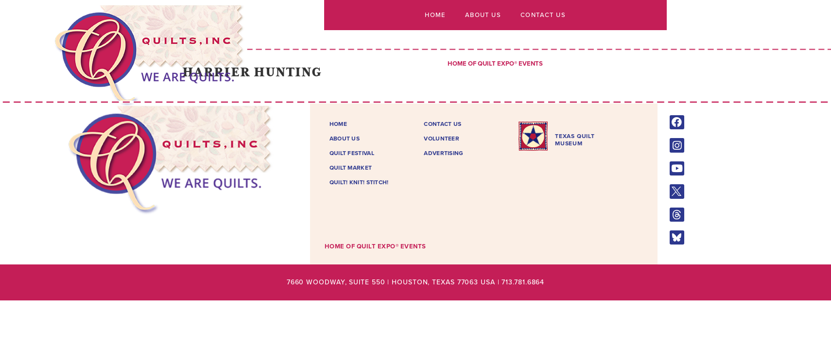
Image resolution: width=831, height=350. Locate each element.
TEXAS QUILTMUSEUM (575, 139)
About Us (483, 15)
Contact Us (543, 15)
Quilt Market (350, 167)
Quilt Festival (351, 153)
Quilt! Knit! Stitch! (359, 182)
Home (435, 15)
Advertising (443, 153)
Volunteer (441, 138)
